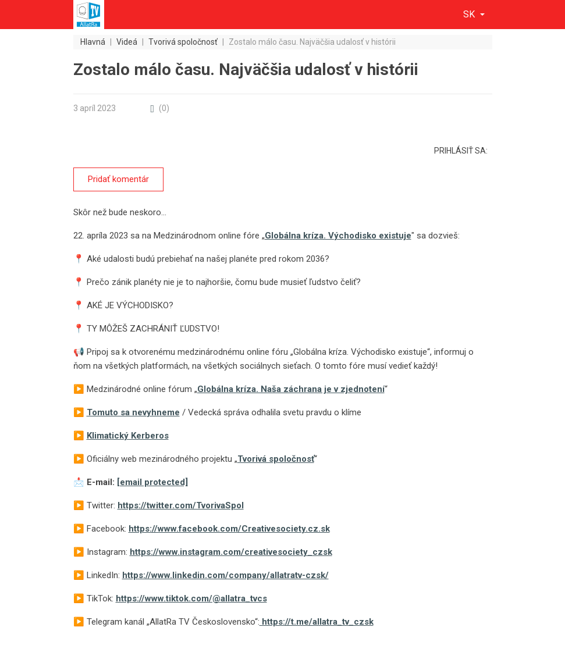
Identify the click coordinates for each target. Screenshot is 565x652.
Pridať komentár (118, 179)
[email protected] (152, 482)
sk (470, 14)
